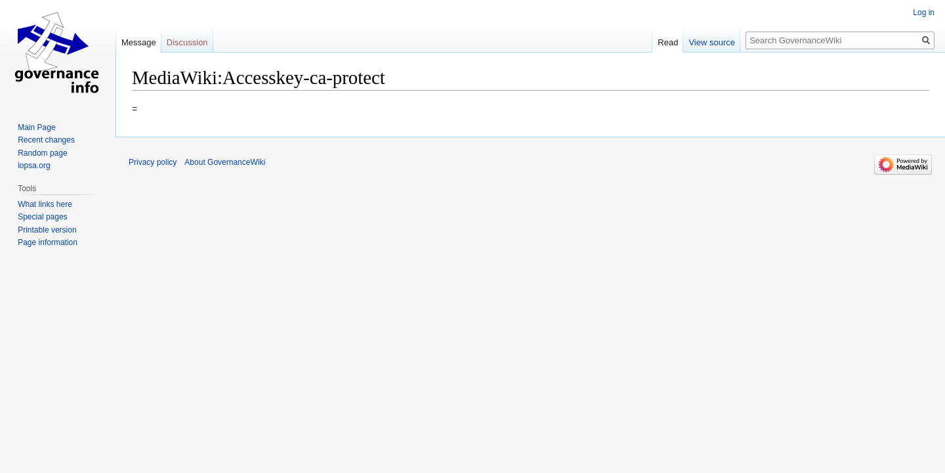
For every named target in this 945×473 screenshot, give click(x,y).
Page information (47, 242)
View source (711, 42)
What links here (45, 204)
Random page (42, 153)
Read (668, 42)
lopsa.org (34, 165)
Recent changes (46, 140)
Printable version (47, 230)
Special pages (42, 216)
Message (138, 42)
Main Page (36, 127)
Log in (923, 12)
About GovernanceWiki (224, 162)
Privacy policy (153, 162)
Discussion (187, 42)
